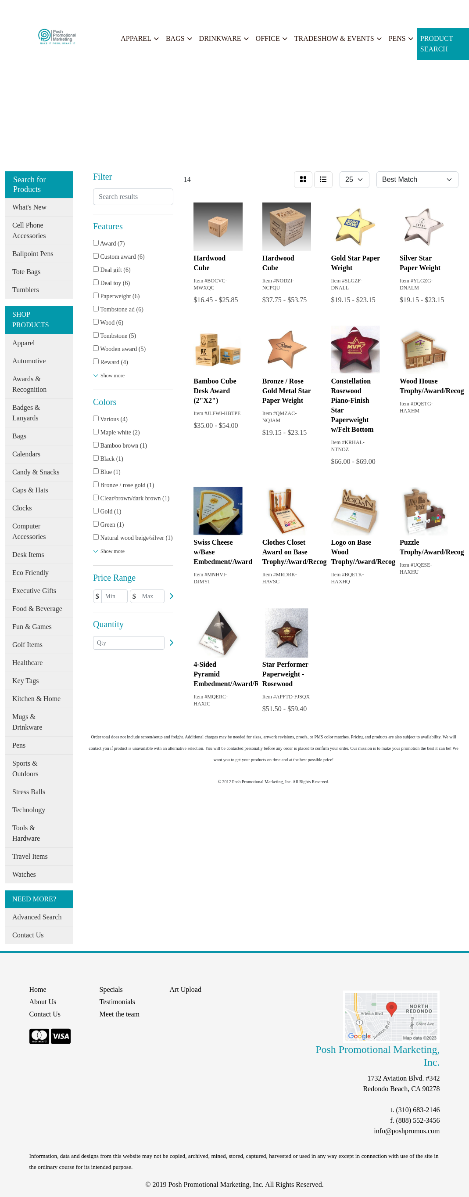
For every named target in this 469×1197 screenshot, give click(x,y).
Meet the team (119, 1014)
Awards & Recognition (29, 384)
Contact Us (28, 935)
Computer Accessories (29, 531)
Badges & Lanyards (26, 413)
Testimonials (117, 1001)
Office (268, 38)
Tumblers (25, 289)
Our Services (83, 9)
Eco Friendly (30, 572)
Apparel (136, 38)
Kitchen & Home (36, 698)
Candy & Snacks (36, 472)
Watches (24, 874)
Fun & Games (32, 626)
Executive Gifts (34, 590)
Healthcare (27, 662)
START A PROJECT (191, 9)
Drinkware (220, 38)
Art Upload (185, 989)
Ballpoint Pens (33, 253)
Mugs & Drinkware (27, 722)
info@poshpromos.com (407, 1131)
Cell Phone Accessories (29, 230)
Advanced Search (36, 917)
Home (16, 9)
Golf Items (27, 644)
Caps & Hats (30, 490)
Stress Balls (28, 792)
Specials (119, 9)
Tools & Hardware (26, 833)
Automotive (29, 361)
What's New (29, 207)
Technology (28, 810)
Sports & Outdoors (25, 768)
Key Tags (25, 680)
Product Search (436, 44)
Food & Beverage (37, 608)
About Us (45, 9)
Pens (397, 38)
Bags (175, 38)
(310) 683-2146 (418, 1110)
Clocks (22, 508)
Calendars (26, 454)
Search (146, 9)
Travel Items (30, 856)
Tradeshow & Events (334, 38)
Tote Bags (26, 271)
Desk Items (28, 554)
